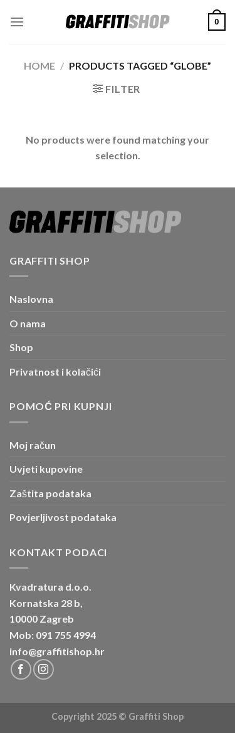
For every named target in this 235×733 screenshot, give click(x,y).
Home (39, 65)
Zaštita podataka (50, 493)
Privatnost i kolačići (55, 371)
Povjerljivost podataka (63, 517)
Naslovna (31, 299)
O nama (27, 323)
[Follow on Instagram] (43, 669)
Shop (21, 347)
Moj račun (32, 445)
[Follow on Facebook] (21, 669)
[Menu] (16, 21)
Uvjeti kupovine (46, 469)
